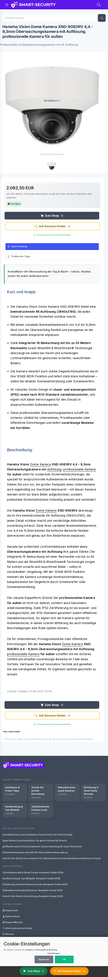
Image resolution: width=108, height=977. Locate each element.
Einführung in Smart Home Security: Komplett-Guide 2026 (35, 884)
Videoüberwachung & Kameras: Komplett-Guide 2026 (33, 890)
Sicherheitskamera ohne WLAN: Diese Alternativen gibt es (35, 852)
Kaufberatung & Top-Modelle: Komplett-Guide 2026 (31, 878)
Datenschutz (11, 916)
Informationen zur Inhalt (17, 928)
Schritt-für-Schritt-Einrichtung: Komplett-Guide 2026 (33, 896)
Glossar (8, 934)
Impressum (10, 910)
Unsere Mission (13, 922)
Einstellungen (54, 953)
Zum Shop (50, 216)
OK (64, 959)
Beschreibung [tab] (17, 246)
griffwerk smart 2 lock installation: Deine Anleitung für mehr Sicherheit (42, 846)
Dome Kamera (40, 464)
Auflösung (54, 469)
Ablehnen (44, 959)
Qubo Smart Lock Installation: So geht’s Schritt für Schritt (35, 840)
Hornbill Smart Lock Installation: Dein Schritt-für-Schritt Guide (38, 834)
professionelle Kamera (79, 469)
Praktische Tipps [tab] (19, 256)
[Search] (99, 5)
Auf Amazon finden (50, 226)
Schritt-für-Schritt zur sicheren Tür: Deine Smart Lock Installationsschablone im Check (52, 858)
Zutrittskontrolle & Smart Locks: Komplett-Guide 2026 (33, 872)
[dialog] (54, 951)
